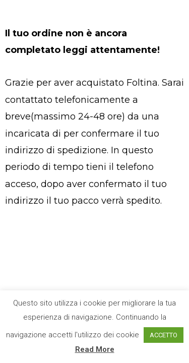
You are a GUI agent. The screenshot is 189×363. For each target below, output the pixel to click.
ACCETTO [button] (163, 335)
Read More (94, 349)
